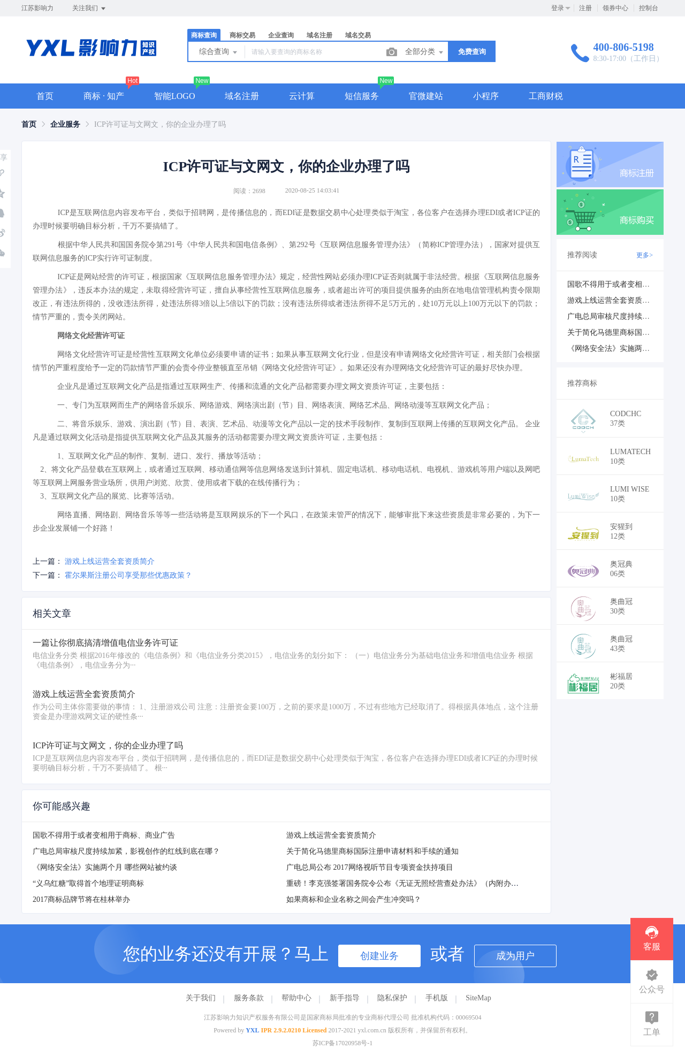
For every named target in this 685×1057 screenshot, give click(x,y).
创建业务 (379, 956)
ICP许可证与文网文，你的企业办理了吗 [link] (160, 124)
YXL (252, 1030)
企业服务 (65, 124)
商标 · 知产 (103, 96)
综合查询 (219, 52)
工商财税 (546, 96)
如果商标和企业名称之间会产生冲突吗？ (353, 899)
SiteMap (478, 998)
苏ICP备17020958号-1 (343, 1043)
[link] (28, 124)
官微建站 (426, 96)
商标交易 (242, 35)
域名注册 (319, 35)
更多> (644, 255)
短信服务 (362, 96)
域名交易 (358, 35)
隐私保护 (392, 998)
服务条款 (249, 998)
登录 (557, 8)
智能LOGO (174, 96)
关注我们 (89, 9)
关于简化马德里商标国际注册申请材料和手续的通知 (372, 851)
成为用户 (515, 956)
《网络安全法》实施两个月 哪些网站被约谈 (105, 867)
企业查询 (281, 35)
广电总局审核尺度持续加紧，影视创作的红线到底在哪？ (126, 851)
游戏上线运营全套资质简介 (110, 561)
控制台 (648, 8)
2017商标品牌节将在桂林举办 (81, 899)
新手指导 (345, 998)
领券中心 (615, 8)
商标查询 (204, 35)
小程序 (486, 96)
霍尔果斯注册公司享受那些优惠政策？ (128, 575)
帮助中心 (296, 998)
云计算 (302, 96)
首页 (45, 96)
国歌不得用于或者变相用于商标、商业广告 (104, 835)
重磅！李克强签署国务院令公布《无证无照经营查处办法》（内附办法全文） (413, 883)
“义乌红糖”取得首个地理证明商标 (88, 883)
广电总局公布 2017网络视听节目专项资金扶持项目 (369, 867)
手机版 (436, 998)
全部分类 (425, 52)
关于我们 (201, 998)
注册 (585, 8)
